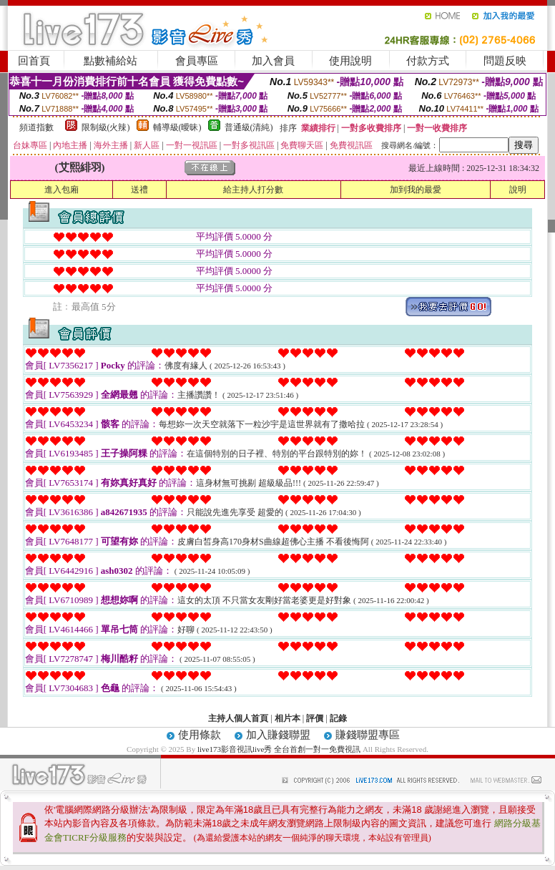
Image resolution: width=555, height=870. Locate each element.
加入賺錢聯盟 (278, 735)
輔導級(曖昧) (177, 127)
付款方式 (427, 61)
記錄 (338, 718)
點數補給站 (110, 61)
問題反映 (504, 61)
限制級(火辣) (106, 127)
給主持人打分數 (253, 190)
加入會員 (273, 61)
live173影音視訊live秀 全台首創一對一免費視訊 (278, 749)
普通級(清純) (249, 127)
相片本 (287, 718)
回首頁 (34, 61)
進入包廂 (61, 190)
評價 (314, 718)
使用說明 (350, 61)
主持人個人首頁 (238, 718)
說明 (517, 190)
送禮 (139, 190)
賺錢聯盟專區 (367, 735)
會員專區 (196, 61)
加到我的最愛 (415, 190)
